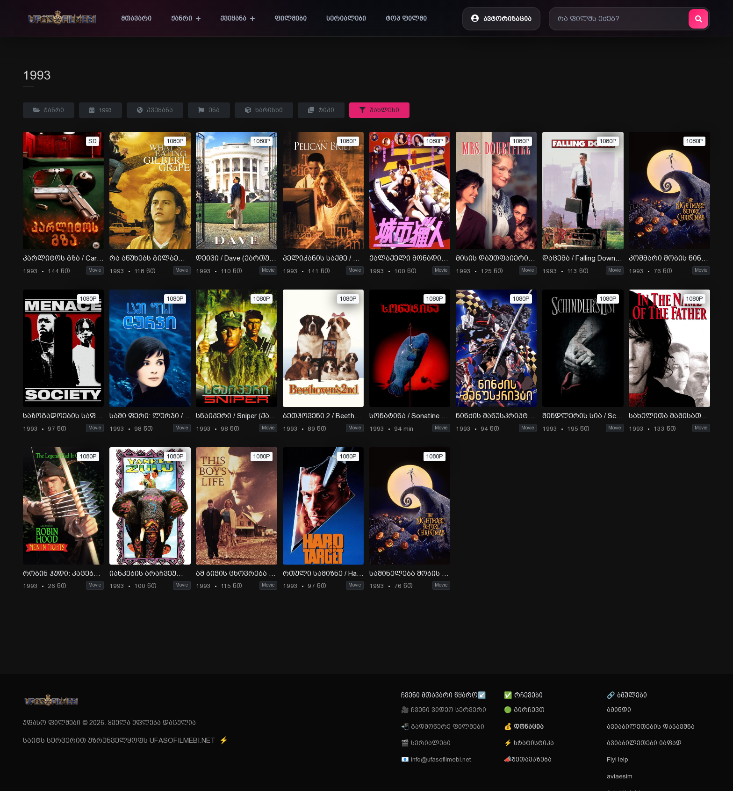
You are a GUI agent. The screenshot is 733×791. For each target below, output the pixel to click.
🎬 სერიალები (426, 743)
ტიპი (321, 110)
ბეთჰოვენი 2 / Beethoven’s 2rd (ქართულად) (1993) (323, 416)
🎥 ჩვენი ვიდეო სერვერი (443, 709)
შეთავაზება (532, 759)
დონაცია (529, 726)
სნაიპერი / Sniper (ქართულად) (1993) (236, 416)
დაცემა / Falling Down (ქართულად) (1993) (582, 258)
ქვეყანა (237, 18)
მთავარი (136, 18)
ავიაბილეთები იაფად (644, 743)
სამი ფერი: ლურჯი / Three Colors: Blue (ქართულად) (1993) (149, 416)
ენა (209, 110)
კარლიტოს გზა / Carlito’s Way (63, 258)
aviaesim (619, 776)
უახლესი (379, 110)
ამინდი (619, 709)
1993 (100, 110)
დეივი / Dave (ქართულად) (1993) (236, 258)
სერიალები (346, 18)
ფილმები (290, 18)
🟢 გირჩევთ (524, 709)
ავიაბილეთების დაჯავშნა (651, 726)
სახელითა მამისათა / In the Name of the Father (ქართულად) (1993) (669, 416)
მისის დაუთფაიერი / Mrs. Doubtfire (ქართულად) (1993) (496, 258)
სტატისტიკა (533, 743)
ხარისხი (264, 110)
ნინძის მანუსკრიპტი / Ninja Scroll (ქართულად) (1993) (496, 416)
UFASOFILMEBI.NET (189, 740)
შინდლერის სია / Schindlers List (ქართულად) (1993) (582, 416)
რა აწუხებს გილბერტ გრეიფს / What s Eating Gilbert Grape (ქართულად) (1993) (149, 258)
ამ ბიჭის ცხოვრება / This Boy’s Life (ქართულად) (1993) (236, 573)
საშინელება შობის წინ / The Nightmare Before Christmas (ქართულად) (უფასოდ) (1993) (409, 573)
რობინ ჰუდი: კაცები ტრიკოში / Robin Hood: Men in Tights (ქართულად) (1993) (63, 573)
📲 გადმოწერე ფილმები (442, 726)
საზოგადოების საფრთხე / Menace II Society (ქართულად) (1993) (63, 416)
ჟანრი (186, 18)
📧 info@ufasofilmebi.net (436, 759)
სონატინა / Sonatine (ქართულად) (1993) (409, 416)
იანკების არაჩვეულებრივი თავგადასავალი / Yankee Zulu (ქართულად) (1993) (149, 573)
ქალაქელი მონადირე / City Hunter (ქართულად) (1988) (409, 258)
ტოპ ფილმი (406, 18)
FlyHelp (617, 759)
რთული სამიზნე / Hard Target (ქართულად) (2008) (323, 573)
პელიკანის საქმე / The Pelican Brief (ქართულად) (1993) (323, 258)
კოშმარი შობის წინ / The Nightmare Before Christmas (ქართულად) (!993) (669, 258)
